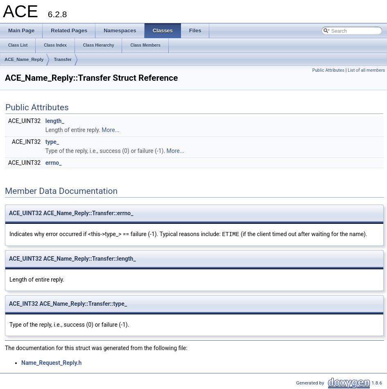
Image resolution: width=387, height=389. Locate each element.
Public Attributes (328, 70)
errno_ (53, 162)
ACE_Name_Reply (24, 59)
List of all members (366, 70)
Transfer (62, 59)
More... (110, 130)
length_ (54, 121)
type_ (52, 142)
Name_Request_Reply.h (51, 362)
